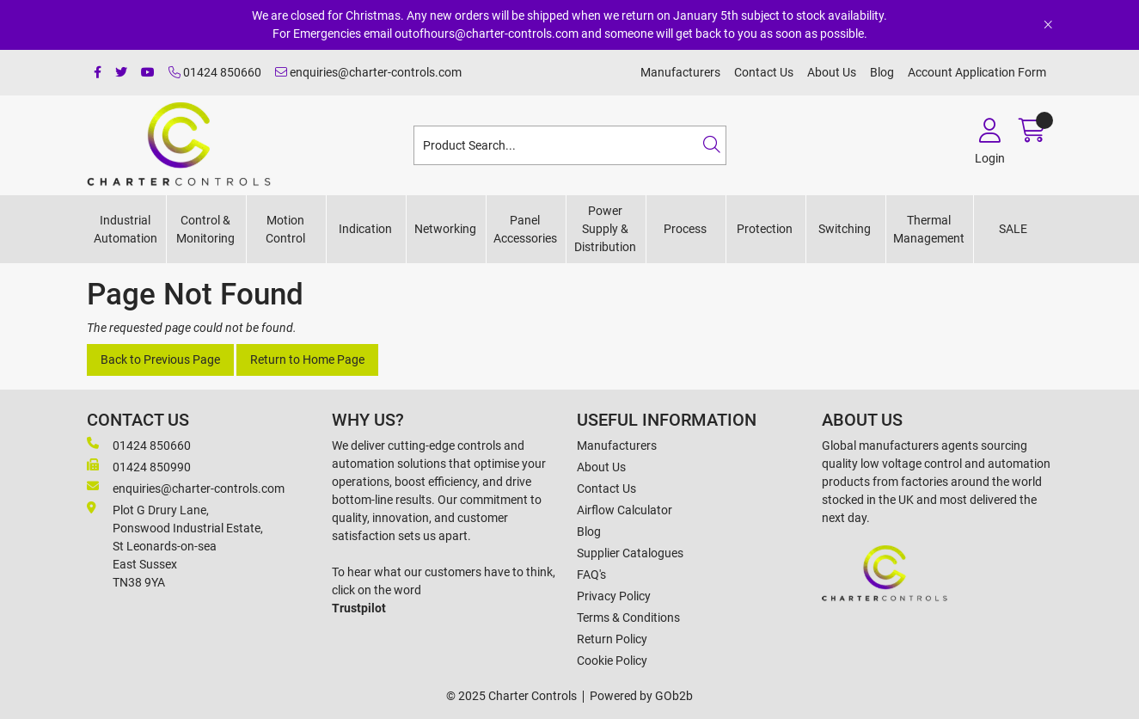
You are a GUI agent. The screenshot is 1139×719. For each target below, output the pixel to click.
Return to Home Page (307, 359)
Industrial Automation (125, 229)
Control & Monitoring (205, 229)
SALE (1013, 229)
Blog (882, 72)
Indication (365, 229)
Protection (765, 229)
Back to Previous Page (160, 359)
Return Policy (612, 639)
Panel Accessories (525, 229)
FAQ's (591, 574)
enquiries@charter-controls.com (368, 72)
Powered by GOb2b (641, 696)
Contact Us (763, 72)
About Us (831, 72)
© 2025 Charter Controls (511, 696)
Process (685, 229)
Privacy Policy (614, 596)
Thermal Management (928, 229)
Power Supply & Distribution (605, 229)
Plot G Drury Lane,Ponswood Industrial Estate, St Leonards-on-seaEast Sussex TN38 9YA (175, 545)
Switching (844, 229)
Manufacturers (680, 72)
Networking (445, 229)
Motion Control (285, 229)
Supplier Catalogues (630, 553)
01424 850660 (214, 72)
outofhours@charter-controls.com (487, 33)
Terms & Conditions (628, 617)
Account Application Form (977, 72)
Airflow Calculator (624, 510)
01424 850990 (139, 466)
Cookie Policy (612, 660)
